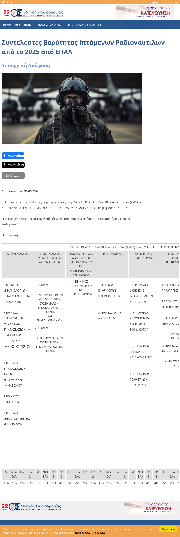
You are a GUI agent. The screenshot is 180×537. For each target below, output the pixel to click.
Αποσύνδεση (170, 2)
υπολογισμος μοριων (81, 25)
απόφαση (11, 235)
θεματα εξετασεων (17, 25)
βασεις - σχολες (48, 25)
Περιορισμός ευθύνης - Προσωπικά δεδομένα (90, 524)
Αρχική (154, 2)
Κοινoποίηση (13, 155)
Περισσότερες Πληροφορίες (90, 532)
